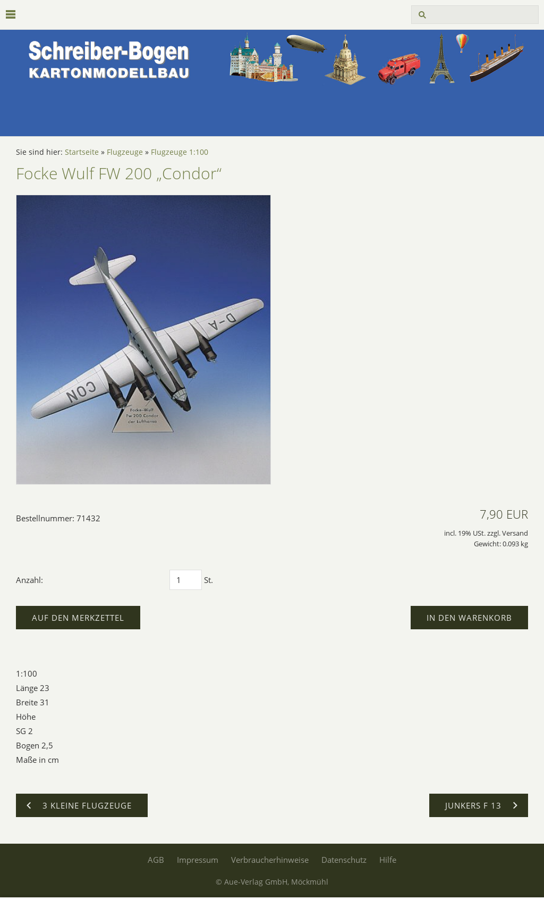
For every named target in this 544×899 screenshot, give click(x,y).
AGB (156, 859)
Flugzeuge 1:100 (179, 152)
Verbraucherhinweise (270, 859)
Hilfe (387, 859)
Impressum (197, 859)
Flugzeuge (125, 152)
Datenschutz (344, 859)
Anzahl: (29, 580)
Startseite (82, 152)
